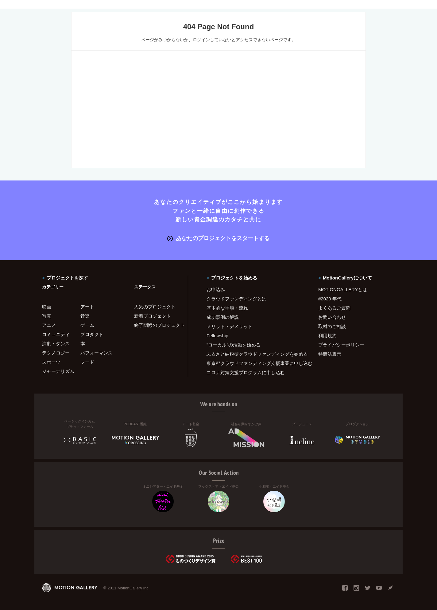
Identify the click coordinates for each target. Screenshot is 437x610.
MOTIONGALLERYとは (342, 289)
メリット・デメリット (230, 326)
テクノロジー (56, 352)
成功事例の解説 (223, 316)
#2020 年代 (330, 298)
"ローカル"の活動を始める (234, 344)
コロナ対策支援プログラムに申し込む (246, 372)
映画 (46, 306)
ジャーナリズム (58, 371)
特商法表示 (329, 353)
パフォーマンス (96, 352)
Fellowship (217, 335)
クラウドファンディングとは (236, 298)
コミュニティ (56, 334)
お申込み (216, 289)
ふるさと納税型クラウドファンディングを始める (255, 353)
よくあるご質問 (334, 307)
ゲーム (87, 324)
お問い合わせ (332, 316)
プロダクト (91, 334)
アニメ (49, 324)
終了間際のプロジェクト (157, 324)
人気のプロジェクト (155, 306)
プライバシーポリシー (341, 344)
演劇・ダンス (56, 343)
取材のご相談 (332, 326)
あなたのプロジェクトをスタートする (218, 238)
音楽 (85, 315)
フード (87, 361)
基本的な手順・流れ (227, 307)
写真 (46, 315)
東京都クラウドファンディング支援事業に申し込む (255, 363)
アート (87, 306)
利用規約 (327, 335)
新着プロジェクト (152, 315)
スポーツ (51, 361)
